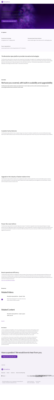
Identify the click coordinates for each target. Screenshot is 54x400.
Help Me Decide (23, 21)
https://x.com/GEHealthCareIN (33, 375)
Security (37, 382)
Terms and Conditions (31, 382)
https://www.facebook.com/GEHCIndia (27, 375)
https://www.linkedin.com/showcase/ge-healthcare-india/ (36, 376)
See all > (3, 321)
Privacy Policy (38, 381)
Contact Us (13, 372)
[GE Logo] (5, 1)
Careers (8, 372)
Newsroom (3, 372)
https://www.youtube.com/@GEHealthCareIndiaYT (39, 375)
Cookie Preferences (30, 381)
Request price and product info (9, 21)
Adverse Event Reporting (20, 372)
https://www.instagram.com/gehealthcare (30, 375)
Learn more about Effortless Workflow (8, 280)
